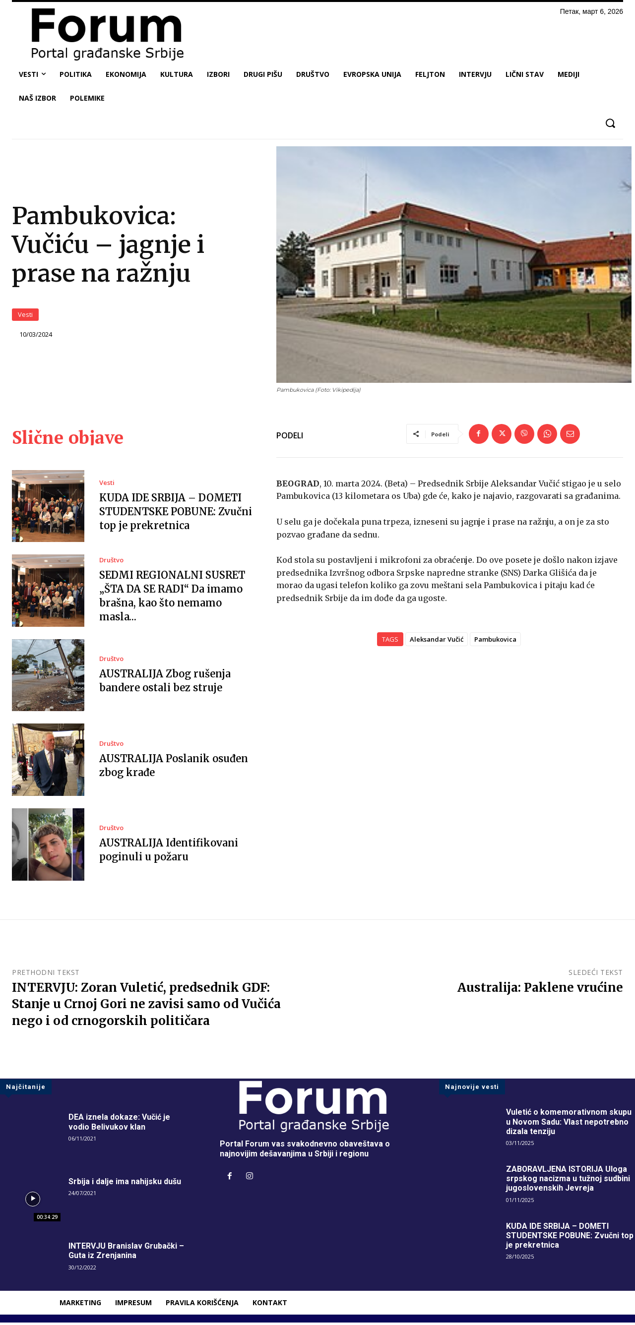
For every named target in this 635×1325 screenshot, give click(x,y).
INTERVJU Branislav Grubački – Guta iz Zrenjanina (126, 1253)
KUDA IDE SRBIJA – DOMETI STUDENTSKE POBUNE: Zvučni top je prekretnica (175, 514)
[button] (610, 123)
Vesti (25, 315)
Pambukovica (495, 641)
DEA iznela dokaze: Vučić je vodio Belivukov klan (119, 1124)
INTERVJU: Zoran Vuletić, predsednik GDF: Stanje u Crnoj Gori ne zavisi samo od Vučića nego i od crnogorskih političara (146, 1006)
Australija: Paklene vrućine (540, 989)
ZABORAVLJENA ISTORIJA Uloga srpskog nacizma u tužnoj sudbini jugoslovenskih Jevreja (568, 1181)
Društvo (111, 562)
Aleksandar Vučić (436, 641)
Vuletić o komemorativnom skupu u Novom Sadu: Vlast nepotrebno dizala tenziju (569, 1124)
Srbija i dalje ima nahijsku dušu (124, 1184)
